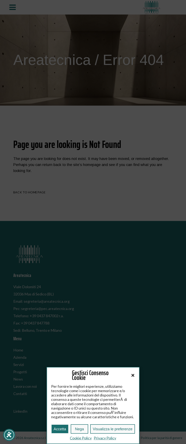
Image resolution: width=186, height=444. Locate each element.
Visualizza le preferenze (112, 429)
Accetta (60, 429)
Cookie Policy (81, 438)
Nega (79, 429)
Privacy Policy (105, 438)
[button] (133, 375)
